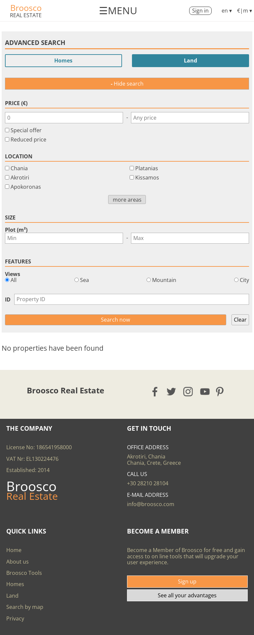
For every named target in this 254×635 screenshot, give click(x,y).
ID (8, 299)
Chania (19, 168)
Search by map (24, 607)
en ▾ (227, 11)
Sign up (187, 581)
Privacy (15, 618)
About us (17, 561)
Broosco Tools (24, 572)
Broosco (26, 7)
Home (13, 550)
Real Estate (26, 15)
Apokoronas (26, 186)
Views (12, 274)
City (241, 280)
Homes (63, 60)
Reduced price (28, 139)
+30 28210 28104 (147, 483)
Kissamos (147, 177)
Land (190, 60)
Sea (81, 280)
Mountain (161, 280)
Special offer (26, 130)
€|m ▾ (244, 11)
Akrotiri (20, 177)
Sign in (200, 10)
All (11, 280)
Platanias (146, 168)
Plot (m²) (16, 230)
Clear (240, 319)
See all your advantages (187, 595)
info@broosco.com (150, 504)
